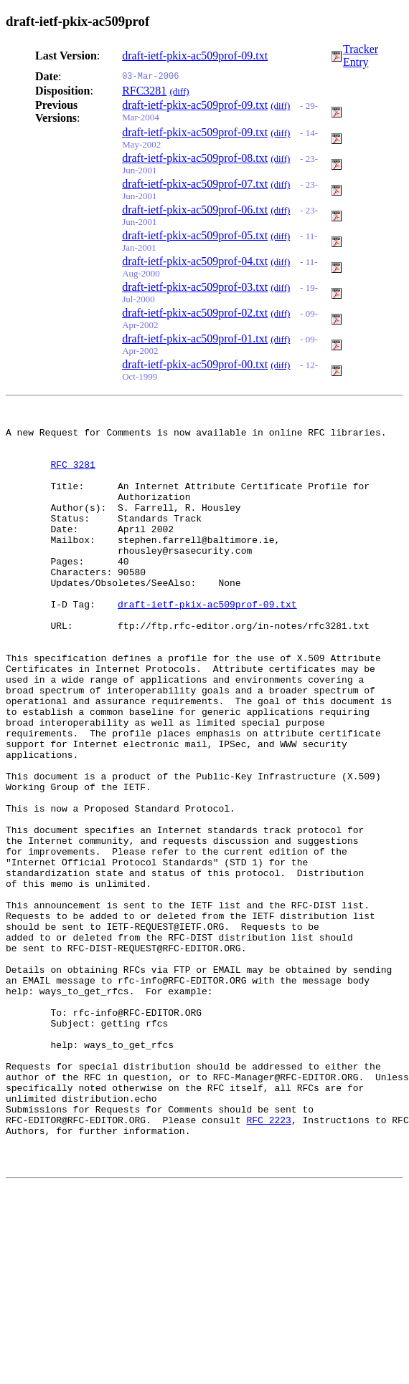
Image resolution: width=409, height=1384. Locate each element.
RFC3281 (144, 91)
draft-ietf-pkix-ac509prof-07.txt (195, 184)
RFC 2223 (268, 1261)
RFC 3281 (72, 474)
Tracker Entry (360, 55)
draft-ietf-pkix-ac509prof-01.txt (195, 338)
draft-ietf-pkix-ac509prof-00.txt (195, 364)
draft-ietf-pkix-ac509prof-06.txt (195, 209)
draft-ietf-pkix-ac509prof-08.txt (195, 158)
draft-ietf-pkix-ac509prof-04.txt (195, 261)
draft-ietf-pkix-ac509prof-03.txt (195, 287)
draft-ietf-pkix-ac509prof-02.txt (195, 313)
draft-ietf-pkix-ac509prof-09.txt (195, 55)
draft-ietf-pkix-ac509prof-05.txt (195, 235)
